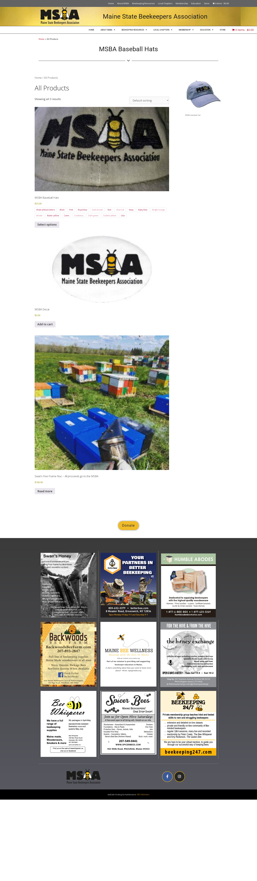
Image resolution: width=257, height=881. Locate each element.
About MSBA (123, 3)
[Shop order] (149, 100)
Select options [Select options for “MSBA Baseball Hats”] (47, 224)
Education (196, 3)
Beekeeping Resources (143, 3)
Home (111, 3)
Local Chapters (165, 3)
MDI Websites (143, 794)
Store (206, 3)
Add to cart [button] (45, 324)
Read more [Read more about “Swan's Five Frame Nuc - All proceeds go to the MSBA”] (44, 491)
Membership (182, 3)
